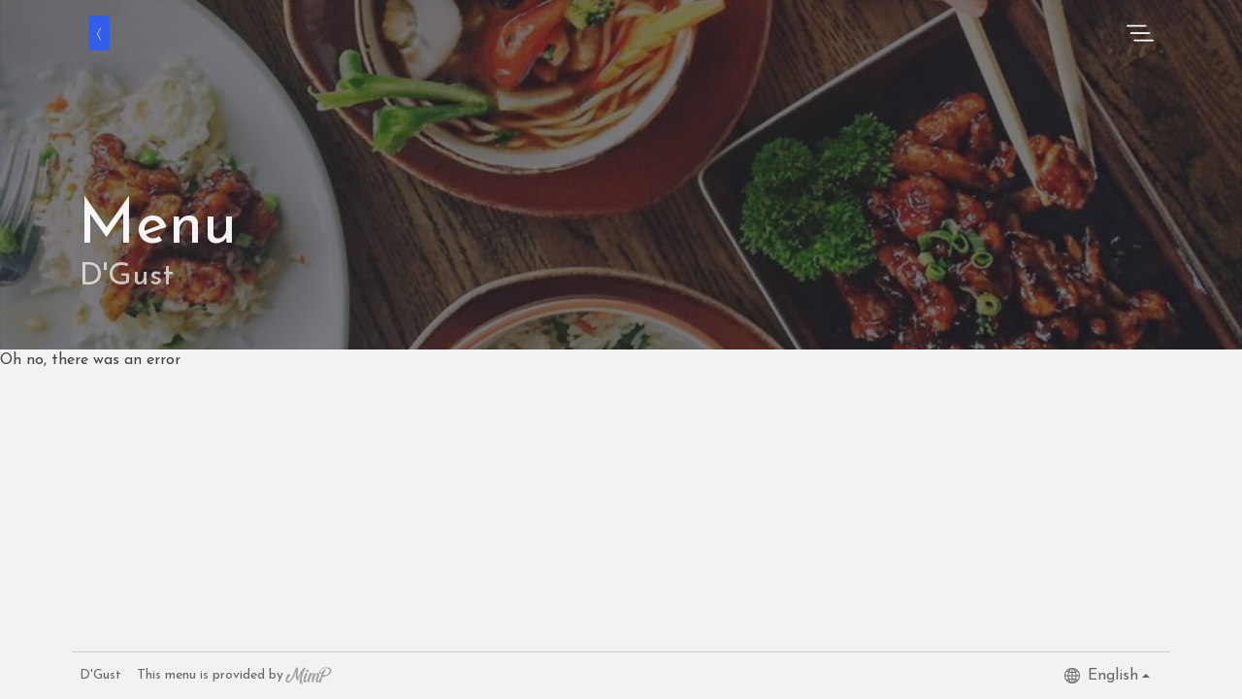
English (1101, 675)
